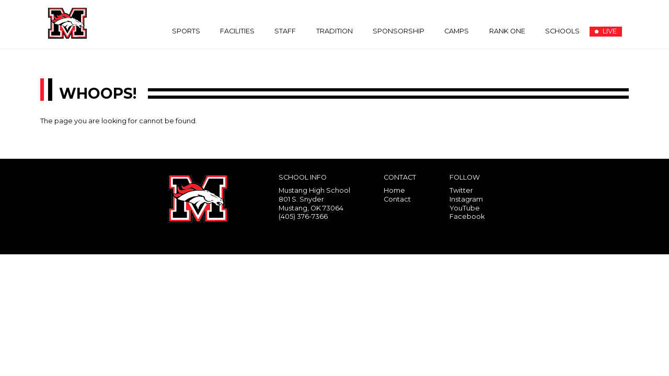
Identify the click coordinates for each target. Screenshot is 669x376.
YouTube (464, 208)
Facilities (237, 31)
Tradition (334, 31)
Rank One (507, 31)
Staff (285, 31)
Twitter (461, 190)
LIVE (606, 31)
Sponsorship (398, 31)
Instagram (466, 199)
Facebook (467, 216)
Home (394, 190)
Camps (456, 31)
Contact (397, 199)
